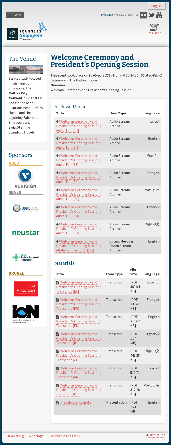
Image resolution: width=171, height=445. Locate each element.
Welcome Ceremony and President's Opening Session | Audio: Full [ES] (78, 160)
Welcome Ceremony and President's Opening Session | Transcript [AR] (78, 372)
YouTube (159, 15)
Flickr (143, 15)
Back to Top (157, 435)
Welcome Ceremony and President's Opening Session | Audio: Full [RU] (78, 211)
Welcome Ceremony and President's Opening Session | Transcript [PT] (78, 389)
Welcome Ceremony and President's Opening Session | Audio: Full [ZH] (78, 228)
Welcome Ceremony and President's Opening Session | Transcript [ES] (78, 286)
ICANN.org (16, 436)
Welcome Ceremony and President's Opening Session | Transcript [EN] (78, 321)
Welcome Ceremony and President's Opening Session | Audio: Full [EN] (78, 143)
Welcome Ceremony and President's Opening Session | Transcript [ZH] (78, 355)
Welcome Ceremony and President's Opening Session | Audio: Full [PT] (78, 194)
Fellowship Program (64, 436)
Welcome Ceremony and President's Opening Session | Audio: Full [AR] (78, 125)
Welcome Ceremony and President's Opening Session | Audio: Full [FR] (78, 177)
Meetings (36, 436)
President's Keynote (75, 402)
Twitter (151, 15)
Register (154, 33)
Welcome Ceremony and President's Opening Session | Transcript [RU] (78, 338)
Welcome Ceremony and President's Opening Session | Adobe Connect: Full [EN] (78, 245)
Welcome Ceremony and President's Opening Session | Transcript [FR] (78, 304)
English (156, 6)
